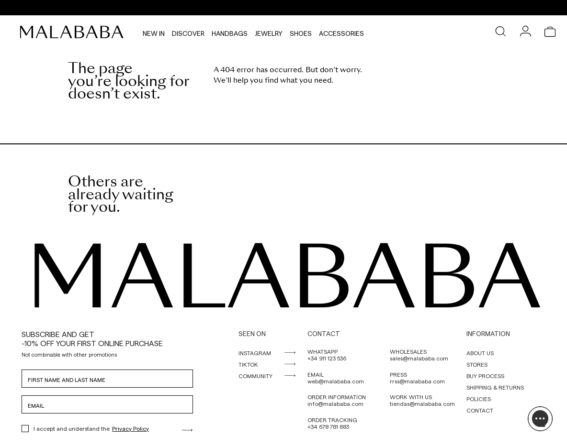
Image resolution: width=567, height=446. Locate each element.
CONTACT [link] (479, 410)
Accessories (341, 32)
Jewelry (269, 32)
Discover (188, 32)
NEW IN (154, 32)
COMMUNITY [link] (255, 375)
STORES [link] (477, 364)
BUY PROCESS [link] (485, 375)
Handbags (230, 32)
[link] (74, 32)
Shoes (301, 32)
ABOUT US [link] (480, 352)
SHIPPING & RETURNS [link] (495, 387)
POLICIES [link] (478, 398)
